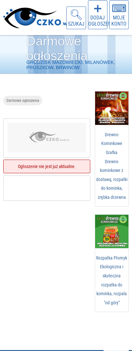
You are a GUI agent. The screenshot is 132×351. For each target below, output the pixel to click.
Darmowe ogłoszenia (22, 100)
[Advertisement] (47, 244)
